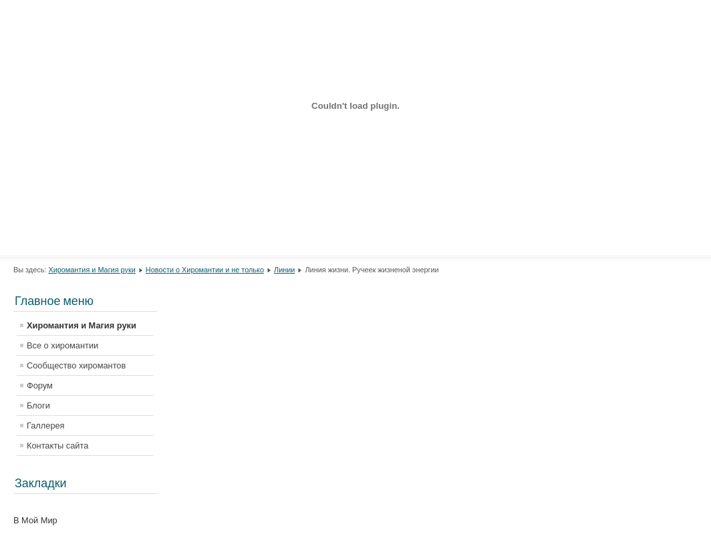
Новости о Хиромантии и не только (205, 270)
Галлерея (46, 426)
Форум (40, 385)
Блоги (38, 405)
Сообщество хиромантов (76, 365)
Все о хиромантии (62, 345)
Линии (284, 270)
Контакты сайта (57, 446)
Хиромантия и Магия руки (91, 270)
